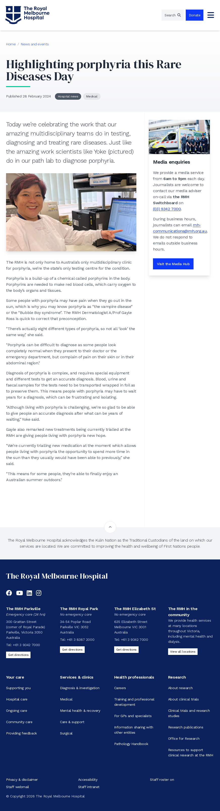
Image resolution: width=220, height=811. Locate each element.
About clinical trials (183, 699)
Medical (91, 96)
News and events (35, 44)
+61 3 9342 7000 (26, 645)
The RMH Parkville (23, 608)
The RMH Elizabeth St (135, 608)
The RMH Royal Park (79, 608)
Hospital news (68, 96)
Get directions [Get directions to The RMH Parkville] (18, 655)
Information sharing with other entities (133, 729)
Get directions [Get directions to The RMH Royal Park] (72, 649)
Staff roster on (162, 780)
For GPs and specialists (133, 716)
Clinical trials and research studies (189, 713)
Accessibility (88, 780)
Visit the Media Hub (173, 264)
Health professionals (134, 677)
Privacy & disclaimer (22, 780)
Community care (19, 722)
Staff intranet (89, 787)
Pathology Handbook (131, 744)
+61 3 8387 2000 (80, 640)
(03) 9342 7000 (167, 208)
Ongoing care (16, 711)
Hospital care (16, 699)
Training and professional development (134, 702)
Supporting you (18, 688)
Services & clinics (76, 677)
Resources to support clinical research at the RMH (190, 752)
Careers (120, 688)
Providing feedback (21, 733)
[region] (173, 15)
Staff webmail (17, 787)
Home (11, 44)
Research (177, 677)
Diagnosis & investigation (79, 688)
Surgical (66, 733)
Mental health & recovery (80, 711)
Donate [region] (195, 15)
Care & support (72, 722)
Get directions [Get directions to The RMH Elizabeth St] (126, 649)
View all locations (183, 651)
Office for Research (183, 738)
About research (180, 688)
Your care (15, 677)
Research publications (185, 727)
